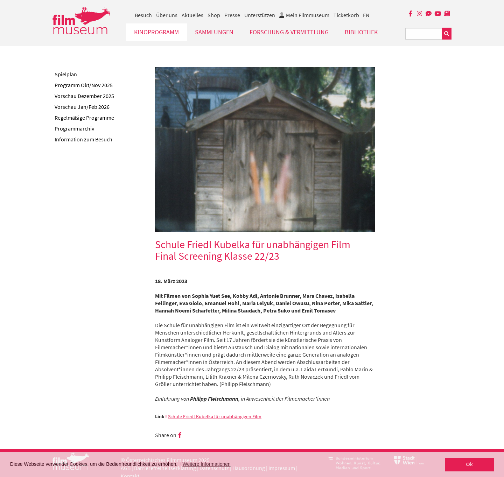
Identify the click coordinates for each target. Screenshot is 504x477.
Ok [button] (469, 464)
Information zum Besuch (83, 139)
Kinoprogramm (156, 32)
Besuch (143, 15)
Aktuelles (192, 15)
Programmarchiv (74, 128)
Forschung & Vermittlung (289, 32)
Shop (214, 15)
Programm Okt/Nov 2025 (84, 85)
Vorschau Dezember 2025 (84, 95)
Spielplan (66, 74)
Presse (232, 15)
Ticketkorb (346, 15)
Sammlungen (214, 32)
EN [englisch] (366, 15)
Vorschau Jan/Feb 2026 (82, 106)
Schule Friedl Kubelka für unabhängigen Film (214, 417)
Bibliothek (361, 32)
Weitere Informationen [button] (206, 464)
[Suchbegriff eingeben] (423, 34)
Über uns (166, 15)
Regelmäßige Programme (84, 117)
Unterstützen (259, 15)
